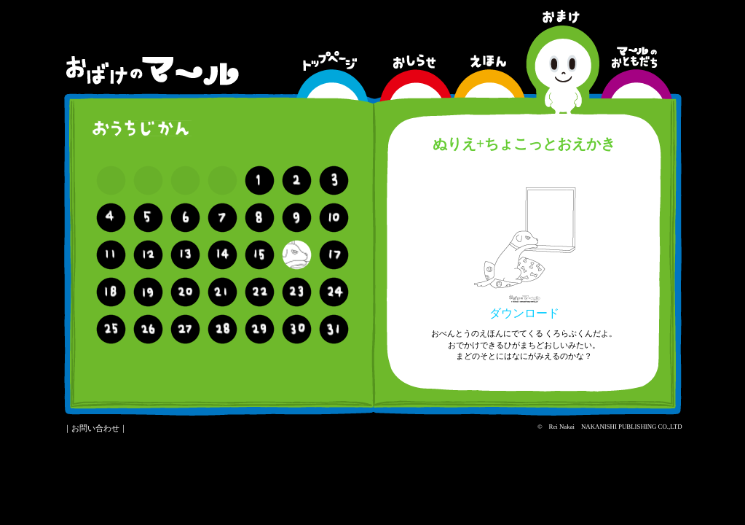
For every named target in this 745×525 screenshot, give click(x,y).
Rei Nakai (562, 426)
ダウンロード (524, 307)
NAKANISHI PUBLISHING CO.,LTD (631, 426)
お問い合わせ (95, 428)
